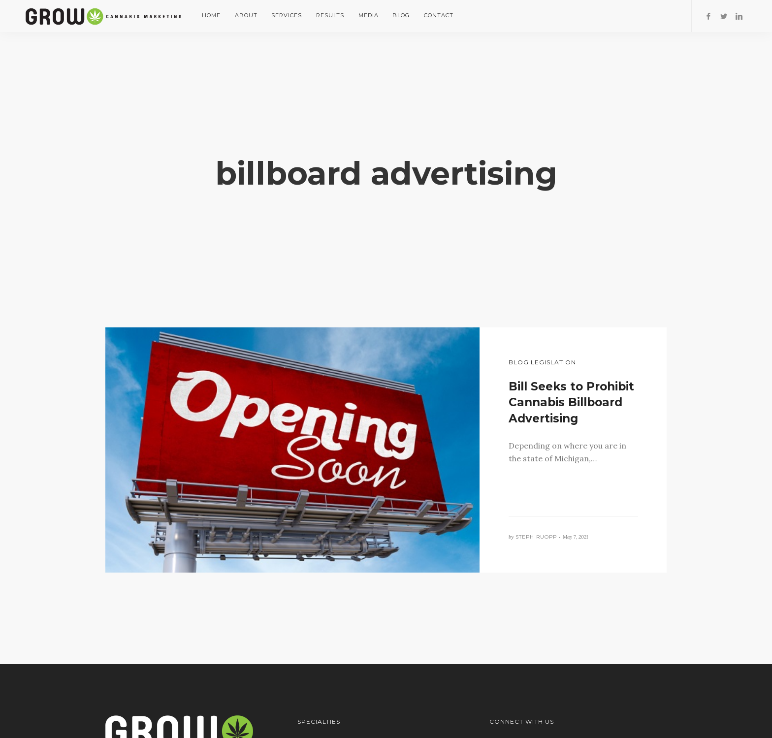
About (246, 15)
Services (286, 15)
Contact (438, 15)
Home (211, 15)
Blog (401, 15)
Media (368, 15)
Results (330, 15)
